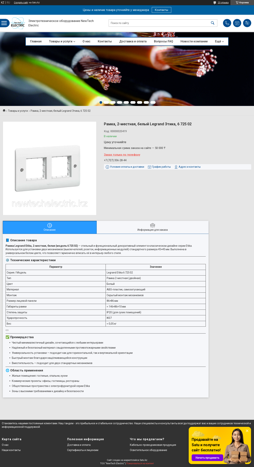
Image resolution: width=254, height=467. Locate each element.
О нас (86, 41)
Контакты (161, 10)
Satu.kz (143, 460)
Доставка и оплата (133, 41)
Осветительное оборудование (148, 450)
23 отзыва (223, 2)
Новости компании (194, 41)
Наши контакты (11, 450)
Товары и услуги (60, 41)
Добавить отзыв (247, 23)
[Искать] (212, 23)
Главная (36, 41)
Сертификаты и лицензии (82, 450)
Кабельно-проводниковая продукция (153, 444)
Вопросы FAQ (163, 41)
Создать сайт (21, 2)
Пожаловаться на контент (140, 463)
